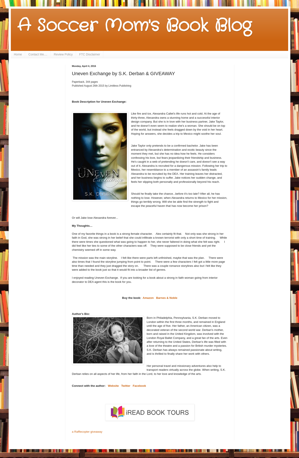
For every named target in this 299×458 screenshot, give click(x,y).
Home (18, 54)
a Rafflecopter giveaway (87, 431)
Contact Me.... (37, 54)
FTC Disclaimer (89, 54)
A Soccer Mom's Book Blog (134, 26)
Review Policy (63, 54)
